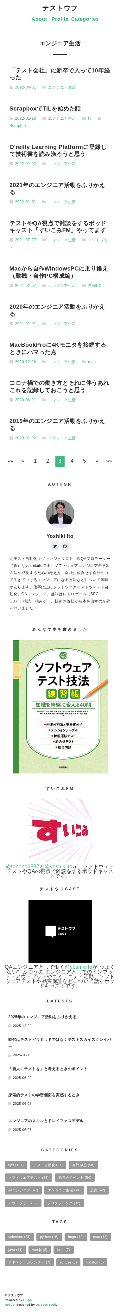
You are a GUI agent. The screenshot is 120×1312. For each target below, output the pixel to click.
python (49, 1237)
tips (16, 1165)
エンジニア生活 (62, 87)
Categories (85, 19)
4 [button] (72, 461)
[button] (11, 461)
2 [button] (47, 461)
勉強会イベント (75, 1177)
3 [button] (60, 461)
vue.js (39, 1250)
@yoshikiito (59, 866)
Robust (10, 1304)
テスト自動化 (48, 1165)
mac (92, 362)
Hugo (27, 1300)
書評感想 (83, 1165)
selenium (19, 1237)
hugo (76, 1237)
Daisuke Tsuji (46, 1304)
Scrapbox (18, 125)
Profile (60, 19)
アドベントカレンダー (29, 1262)
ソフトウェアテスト (28, 1177)
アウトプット (23, 1203)
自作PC (95, 285)
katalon (95, 1262)
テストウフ (60, 8)
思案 (97, 1190)
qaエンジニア (23, 1190)
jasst (63, 1250)
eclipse (68, 1262)
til (89, 118)
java (15, 1250)
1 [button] (35, 461)
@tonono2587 (22, 866)
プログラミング (63, 1203)
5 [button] (84, 461)
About (39, 19)
